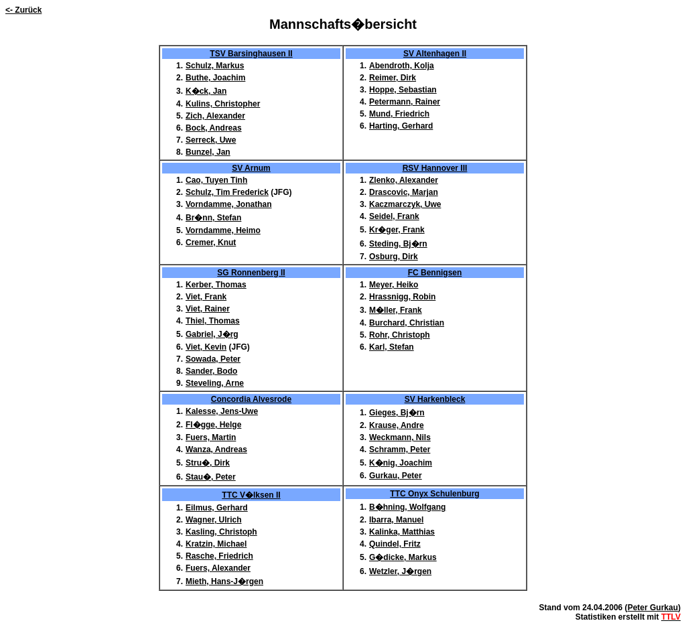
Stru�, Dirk (208, 463)
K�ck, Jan (206, 91)
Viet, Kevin (206, 347)
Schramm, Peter (399, 449)
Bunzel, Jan (208, 152)
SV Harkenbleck (435, 399)
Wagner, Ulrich (214, 520)
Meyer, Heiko (393, 284)
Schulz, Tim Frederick (227, 192)
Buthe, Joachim (215, 77)
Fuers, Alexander (218, 568)
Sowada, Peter (213, 359)
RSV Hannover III (435, 168)
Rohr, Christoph (399, 335)
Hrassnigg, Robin (402, 296)
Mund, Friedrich (399, 114)
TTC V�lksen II (251, 495)
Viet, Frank (206, 296)
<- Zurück (23, 10)
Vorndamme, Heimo (223, 230)
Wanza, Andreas (216, 449)
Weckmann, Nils (400, 437)
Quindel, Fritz (395, 544)
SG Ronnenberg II (251, 272)
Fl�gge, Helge (213, 424)
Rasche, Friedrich (219, 556)
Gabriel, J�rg (212, 334)
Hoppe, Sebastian (403, 89)
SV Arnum (251, 168)
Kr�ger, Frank (397, 229)
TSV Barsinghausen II (251, 53)
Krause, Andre (396, 425)
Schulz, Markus (215, 65)
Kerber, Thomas (216, 284)
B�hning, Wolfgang (407, 507)
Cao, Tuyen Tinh (216, 180)
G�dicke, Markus (403, 557)
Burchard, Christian (406, 323)
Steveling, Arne (215, 383)
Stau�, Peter (211, 477)
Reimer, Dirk (392, 77)
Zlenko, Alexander (403, 180)
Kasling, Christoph (221, 532)
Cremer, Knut (211, 242)
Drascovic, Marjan (403, 192)
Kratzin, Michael (216, 544)
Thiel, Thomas (213, 321)
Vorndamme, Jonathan (228, 204)
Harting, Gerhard (401, 126)
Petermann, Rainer (404, 102)
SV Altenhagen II (434, 53)
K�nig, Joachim (400, 463)
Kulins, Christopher (223, 104)
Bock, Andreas (214, 128)
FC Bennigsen (435, 272)
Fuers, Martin (211, 437)
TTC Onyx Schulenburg (434, 493)
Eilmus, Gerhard (217, 507)
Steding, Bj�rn (398, 244)
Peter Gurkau (653, 607)
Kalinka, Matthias (402, 532)
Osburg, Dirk (393, 256)
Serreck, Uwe (211, 140)
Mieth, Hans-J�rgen (224, 581)
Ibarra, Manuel (396, 520)
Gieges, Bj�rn (397, 412)
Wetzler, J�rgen (400, 571)
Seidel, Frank (394, 216)
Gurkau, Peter (395, 475)
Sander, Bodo (211, 371)
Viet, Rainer (208, 309)
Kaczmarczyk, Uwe (405, 204)
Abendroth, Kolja (401, 65)
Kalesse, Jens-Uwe (222, 411)
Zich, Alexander (215, 116)
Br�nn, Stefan (213, 217)
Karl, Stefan (391, 347)
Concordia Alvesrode (251, 399)
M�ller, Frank (395, 310)
